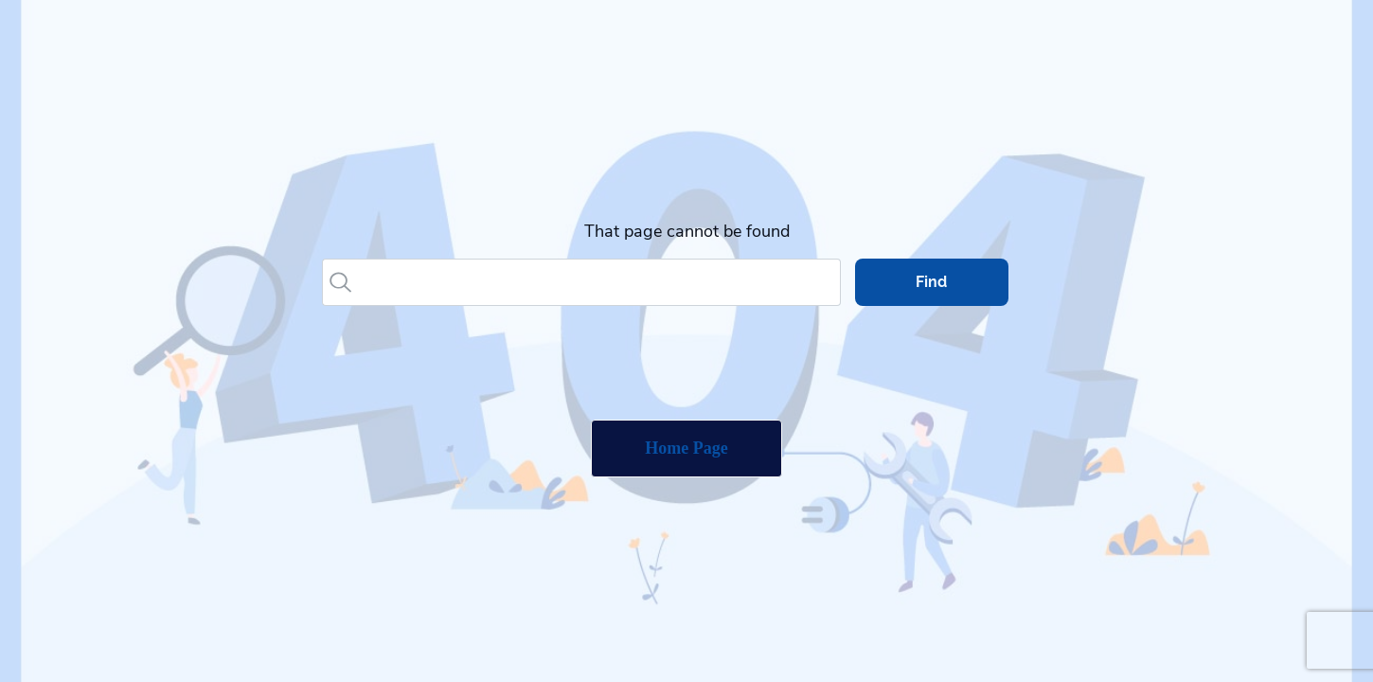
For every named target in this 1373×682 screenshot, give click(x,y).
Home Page (686, 448)
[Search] (598, 282)
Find (931, 282)
